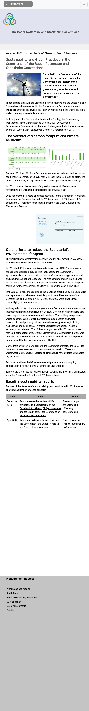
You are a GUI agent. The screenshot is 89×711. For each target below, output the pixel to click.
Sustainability (14, 601)
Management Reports (54, 53)
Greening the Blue (46, 365)
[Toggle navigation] (84, 4)
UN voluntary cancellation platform (35, 202)
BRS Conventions (24, 53)
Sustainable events (16, 606)
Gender (10, 610)
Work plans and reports (18, 589)
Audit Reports (14, 593)
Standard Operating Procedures (23, 597)
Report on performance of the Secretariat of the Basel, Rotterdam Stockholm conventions (40, 424)
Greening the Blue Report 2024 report (35, 375)
